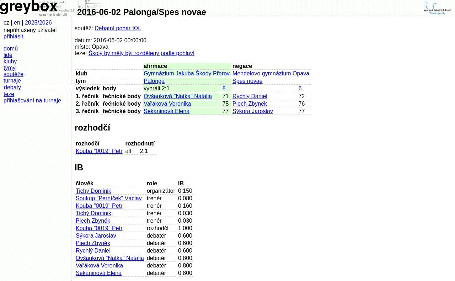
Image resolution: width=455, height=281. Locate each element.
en (17, 23)
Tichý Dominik (93, 191)
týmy (10, 68)
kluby (10, 61)
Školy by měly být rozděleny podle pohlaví (141, 53)
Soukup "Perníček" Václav (109, 198)
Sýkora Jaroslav (252, 111)
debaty (12, 87)
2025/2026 (38, 23)
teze (9, 94)
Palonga (154, 81)
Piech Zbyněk (249, 104)
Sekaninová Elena (166, 111)
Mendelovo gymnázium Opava (270, 73)
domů (11, 49)
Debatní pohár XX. (118, 28)
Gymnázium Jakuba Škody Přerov (187, 73)
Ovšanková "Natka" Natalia (178, 96)
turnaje (12, 81)
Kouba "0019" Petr (99, 151)
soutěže (13, 74)
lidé (8, 55)
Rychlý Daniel (249, 96)
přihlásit (13, 36)
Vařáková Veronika (167, 104)
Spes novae (247, 81)
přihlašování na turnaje (32, 100)
